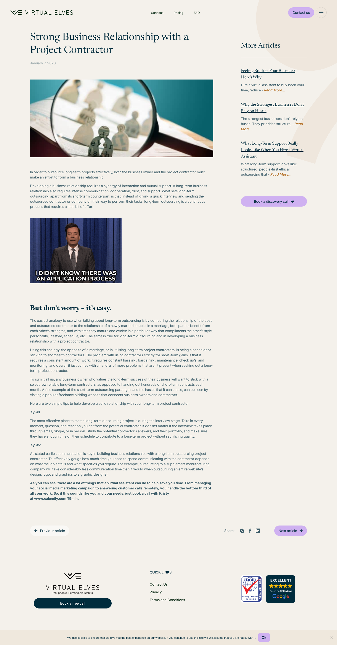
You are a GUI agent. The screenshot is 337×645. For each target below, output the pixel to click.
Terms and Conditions (167, 600)
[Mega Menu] (321, 12)
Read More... (274, 90)
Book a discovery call (271, 201)
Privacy (156, 592)
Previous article (52, 531)
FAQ (197, 12)
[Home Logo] (41, 12)
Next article (288, 531)
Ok (264, 637)
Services (157, 12)
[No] (331, 637)
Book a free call (72, 603)
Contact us (301, 12)
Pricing (178, 12)
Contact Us (159, 584)
